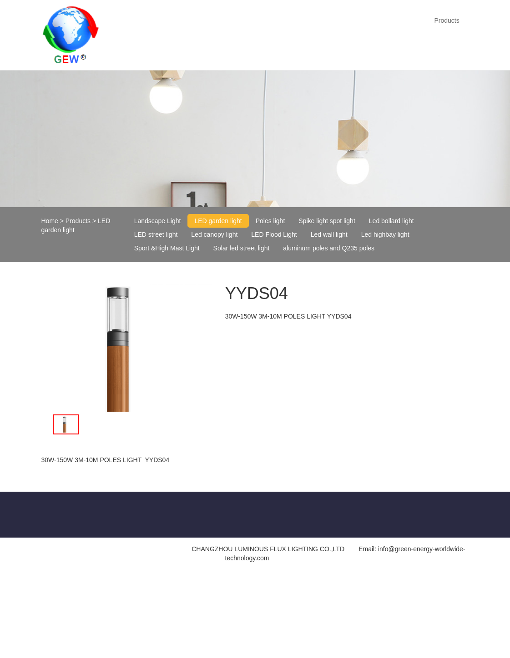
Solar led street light (241, 248)
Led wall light (329, 234)
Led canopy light (214, 234)
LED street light (156, 234)
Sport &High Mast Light (167, 248)
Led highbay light (385, 234)
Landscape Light (157, 220)
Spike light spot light (326, 220)
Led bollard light (391, 220)
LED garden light (218, 220)
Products (446, 20)
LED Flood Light (274, 234)
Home (49, 220)
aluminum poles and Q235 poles (328, 248)
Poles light (270, 220)
